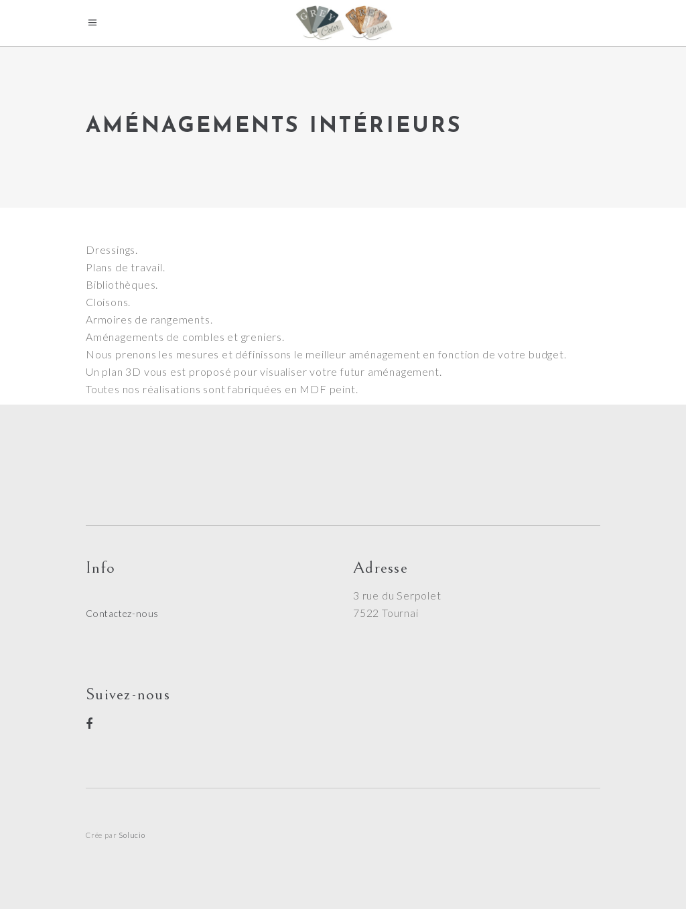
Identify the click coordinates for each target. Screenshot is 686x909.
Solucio (132, 835)
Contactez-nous (122, 613)
